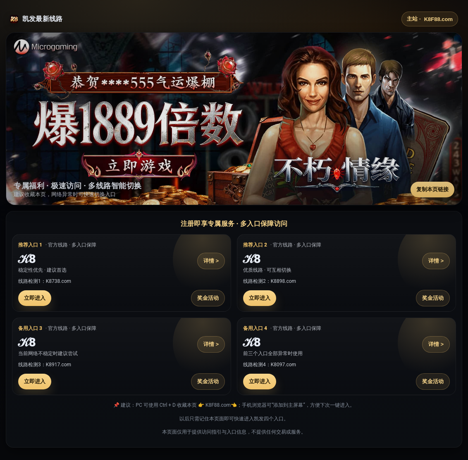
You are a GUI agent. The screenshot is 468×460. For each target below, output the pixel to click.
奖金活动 (208, 298)
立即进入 (34, 298)
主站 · (430, 19)
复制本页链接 (432, 189)
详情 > (211, 261)
